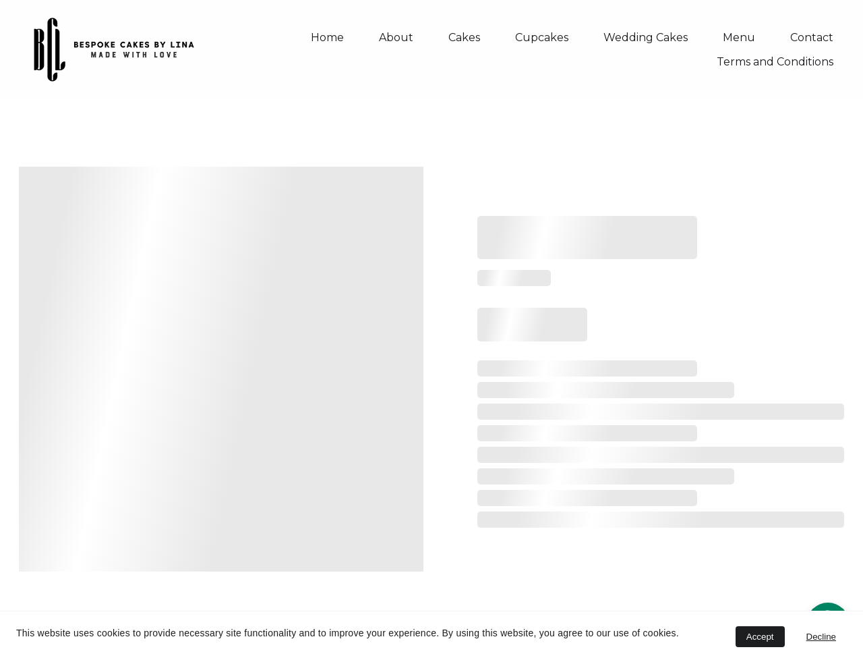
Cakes (464, 37)
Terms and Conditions (775, 61)
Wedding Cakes (645, 37)
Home (327, 37)
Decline (821, 637)
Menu (739, 37)
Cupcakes (541, 37)
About (396, 37)
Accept (760, 637)
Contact (811, 37)
